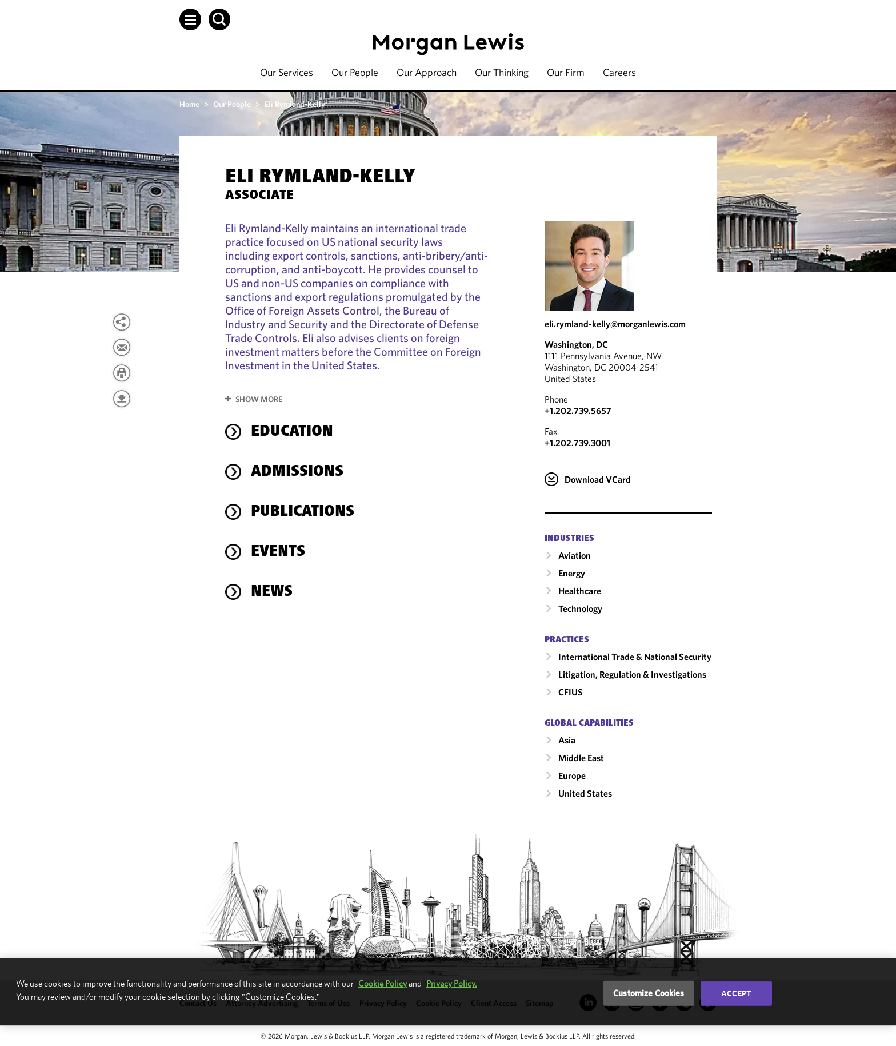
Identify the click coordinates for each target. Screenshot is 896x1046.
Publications (302, 512)
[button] (190, 19)
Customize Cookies (649, 993)
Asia (566, 740)
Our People (354, 72)
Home (189, 104)
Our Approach (427, 72)
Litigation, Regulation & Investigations (632, 674)
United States (585, 793)
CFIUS (570, 692)
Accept (736, 993)
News (272, 592)
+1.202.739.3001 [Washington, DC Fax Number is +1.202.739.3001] (577, 442)
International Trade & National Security (634, 656)
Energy (571, 573)
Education (292, 432)
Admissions (297, 472)
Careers (619, 72)
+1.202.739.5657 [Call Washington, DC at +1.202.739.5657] (578, 410)
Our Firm (566, 72)
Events (278, 552)
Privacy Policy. (451, 983)
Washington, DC (576, 344)
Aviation (574, 555)
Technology (580, 608)
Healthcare (579, 590)
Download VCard (598, 479)
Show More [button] (258, 399)
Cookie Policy (382, 983)
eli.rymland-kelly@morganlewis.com (615, 323)
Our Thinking (502, 72)
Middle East (581, 757)
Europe (572, 775)
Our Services (286, 72)
